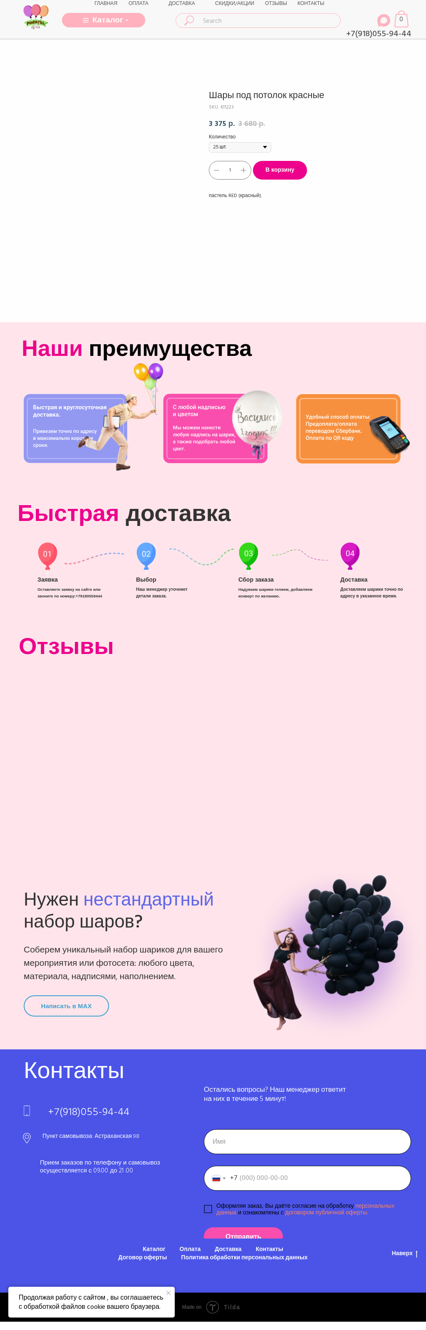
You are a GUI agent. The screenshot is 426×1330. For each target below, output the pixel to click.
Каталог (154, 1249)
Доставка (228, 1249)
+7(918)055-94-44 (378, 33)
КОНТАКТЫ (310, 3)
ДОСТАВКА (181, 3)
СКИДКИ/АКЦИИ (234, 3)
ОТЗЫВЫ (276, 3)
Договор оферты (142, 1258)
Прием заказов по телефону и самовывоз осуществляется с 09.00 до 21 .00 (100, 1166)
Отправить (243, 1236)
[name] (307, 1141)
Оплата (190, 1249)
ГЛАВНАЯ (105, 3)
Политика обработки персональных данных (244, 1258)
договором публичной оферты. (326, 1212)
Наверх (405, 1254)
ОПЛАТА (139, 3)
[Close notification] (168, 1293)
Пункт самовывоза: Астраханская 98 (90, 1136)
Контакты (269, 1249)
